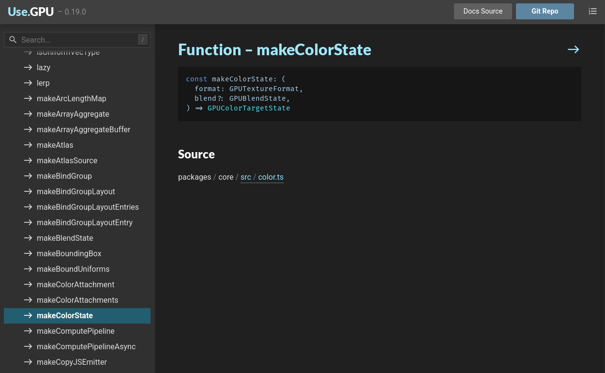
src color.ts (262, 177)
